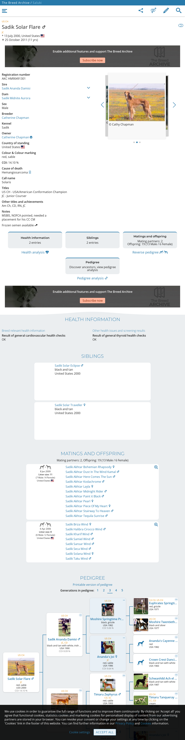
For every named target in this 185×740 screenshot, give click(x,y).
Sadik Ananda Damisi (16, 76)
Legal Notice (92, 673)
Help (92, 688)
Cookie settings (79, 732)
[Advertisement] (89, 50)
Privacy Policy (124, 723)
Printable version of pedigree (92, 458)
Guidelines (92, 696)
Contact (92, 681)
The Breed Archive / (17, 3)
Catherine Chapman (15, 105)
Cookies (92, 703)
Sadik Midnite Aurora (16, 85)
